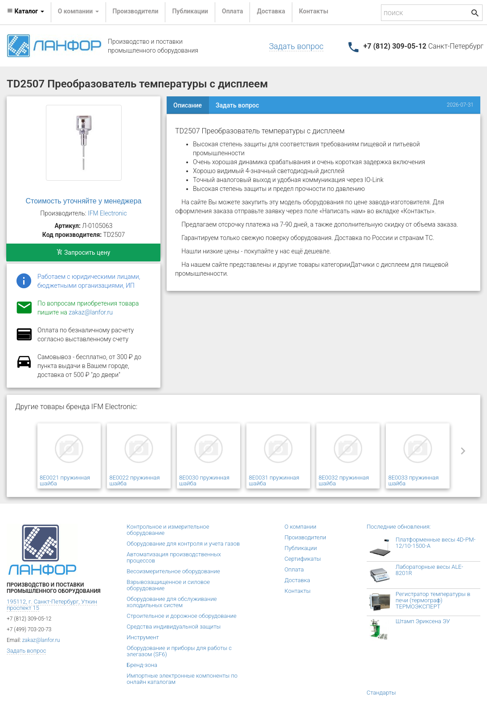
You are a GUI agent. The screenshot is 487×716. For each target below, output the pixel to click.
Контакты (313, 11)
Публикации (190, 11)
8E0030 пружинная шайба (204, 480)
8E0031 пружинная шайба (274, 480)
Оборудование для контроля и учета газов (183, 543)
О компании (301, 526)
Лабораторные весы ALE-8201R (429, 569)
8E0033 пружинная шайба (413, 480)
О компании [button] (78, 11)
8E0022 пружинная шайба (134, 480)
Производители (136, 11)
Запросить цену (83, 252)
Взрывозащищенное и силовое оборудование (168, 585)
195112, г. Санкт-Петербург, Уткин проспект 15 (52, 604)
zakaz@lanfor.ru (91, 312)
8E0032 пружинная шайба (344, 480)
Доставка (271, 11)
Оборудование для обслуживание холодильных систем (172, 602)
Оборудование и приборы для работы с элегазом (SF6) (179, 651)
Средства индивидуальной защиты (174, 626)
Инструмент (143, 637)
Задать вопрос (296, 46)
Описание (187, 105)
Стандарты (381, 692)
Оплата (232, 11)
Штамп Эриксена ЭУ (423, 621)
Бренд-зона (142, 665)
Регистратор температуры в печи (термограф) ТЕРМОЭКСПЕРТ (433, 600)
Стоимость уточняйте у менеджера (84, 201)
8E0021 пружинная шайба (65, 480)
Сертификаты (303, 558)
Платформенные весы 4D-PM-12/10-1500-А (436, 542)
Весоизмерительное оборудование (173, 571)
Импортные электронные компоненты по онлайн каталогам (182, 678)
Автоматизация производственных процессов (174, 557)
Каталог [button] (25, 11)
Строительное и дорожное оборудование (182, 616)
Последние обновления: (399, 526)
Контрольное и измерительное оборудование (168, 529)
